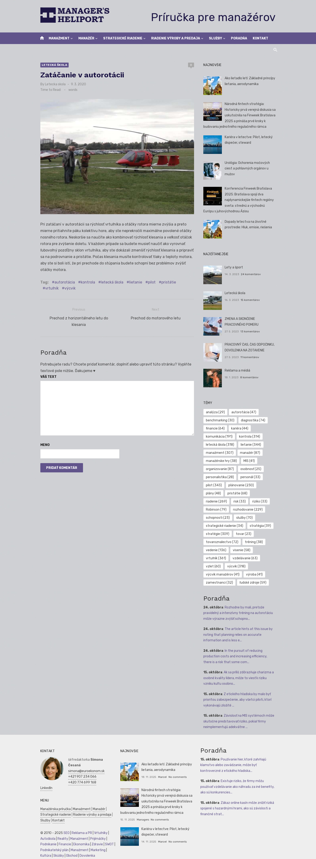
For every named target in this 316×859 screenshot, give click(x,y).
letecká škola (109, 285)
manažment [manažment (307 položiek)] (221, 453)
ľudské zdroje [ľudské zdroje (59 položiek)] (253, 583)
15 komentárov (251, 300)
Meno (42, 446)
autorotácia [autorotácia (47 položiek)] (244, 412)
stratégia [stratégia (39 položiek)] (261, 526)
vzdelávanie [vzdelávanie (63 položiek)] (246, 558)
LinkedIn (71, 782)
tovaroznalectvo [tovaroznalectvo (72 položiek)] (223, 542)
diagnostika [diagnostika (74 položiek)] (254, 420)
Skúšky (56, 850)
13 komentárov (251, 331)
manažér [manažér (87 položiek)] (251, 453)
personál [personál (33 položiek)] (251, 477)
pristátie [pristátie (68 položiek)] (238, 493)
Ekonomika (78, 839)
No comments (177, 777)
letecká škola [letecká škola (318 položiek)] (221, 445)
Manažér (86, 38)
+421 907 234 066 (79, 771)
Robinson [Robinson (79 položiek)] (217, 510)
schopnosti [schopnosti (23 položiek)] (219, 518)
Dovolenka (84, 850)
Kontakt (260, 38)
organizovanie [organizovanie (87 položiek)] (221, 469)
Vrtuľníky (98, 827)
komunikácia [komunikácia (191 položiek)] (220, 437)
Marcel (161, 777)
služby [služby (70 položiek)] (245, 518)
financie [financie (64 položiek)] (216, 428)
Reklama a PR (79, 827)
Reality (60, 833)
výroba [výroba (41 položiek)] (255, 574)
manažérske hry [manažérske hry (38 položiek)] (222, 461)
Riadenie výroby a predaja (175, 38)
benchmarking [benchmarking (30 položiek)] (221, 420)
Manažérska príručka (53, 803)
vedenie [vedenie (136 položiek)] (217, 550)
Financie (62, 839)
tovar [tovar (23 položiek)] (244, 534)
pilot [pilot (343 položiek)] (215, 485)
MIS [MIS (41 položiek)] (250, 461)
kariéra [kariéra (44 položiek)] (240, 428)
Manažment (59, 38)
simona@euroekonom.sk (83, 765)
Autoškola (45, 833)
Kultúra (43, 850)
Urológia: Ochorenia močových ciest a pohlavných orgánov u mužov (248, 168)
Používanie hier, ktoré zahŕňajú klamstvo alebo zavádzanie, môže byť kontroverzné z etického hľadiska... (234, 765)
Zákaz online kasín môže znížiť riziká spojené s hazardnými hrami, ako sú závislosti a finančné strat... (238, 808)
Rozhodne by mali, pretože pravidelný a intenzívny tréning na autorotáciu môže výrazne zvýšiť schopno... (239, 613)
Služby (215, 38)
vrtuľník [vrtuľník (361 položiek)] (217, 558)
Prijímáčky (95, 833)
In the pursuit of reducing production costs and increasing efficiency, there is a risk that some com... (240, 656)
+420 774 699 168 (79, 777)
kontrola (85, 285)
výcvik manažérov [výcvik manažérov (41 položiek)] (224, 574)
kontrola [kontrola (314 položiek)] (250, 437)
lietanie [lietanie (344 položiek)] (252, 445)
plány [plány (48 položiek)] (214, 493)
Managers (142, 819)
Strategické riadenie (122, 38)
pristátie (166, 285)
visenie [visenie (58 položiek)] (242, 550)
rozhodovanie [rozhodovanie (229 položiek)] (249, 510)
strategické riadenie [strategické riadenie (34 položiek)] (225, 526)
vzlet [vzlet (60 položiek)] (214, 566)
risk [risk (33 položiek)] (240, 501)
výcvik (48, 291)
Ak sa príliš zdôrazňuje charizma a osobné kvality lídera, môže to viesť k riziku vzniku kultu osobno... (241, 678)
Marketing (95, 844)
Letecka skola (52, 84)
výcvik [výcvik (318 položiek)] (237, 566)
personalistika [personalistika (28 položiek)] (221, 477)
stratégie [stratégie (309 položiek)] (218, 534)
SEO (64, 827)
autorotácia (62, 285)
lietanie (132, 285)
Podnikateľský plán (52, 844)
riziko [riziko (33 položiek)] (260, 501)
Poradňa (239, 38)
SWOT (106, 839)
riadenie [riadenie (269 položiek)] (217, 501)
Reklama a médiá (238, 370)
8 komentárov (250, 377)
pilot (149, 285)
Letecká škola (52, 65)
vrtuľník (185, 285)
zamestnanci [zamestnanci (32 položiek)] (220, 583)
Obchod (69, 850)
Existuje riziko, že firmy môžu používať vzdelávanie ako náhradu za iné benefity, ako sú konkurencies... (239, 786)
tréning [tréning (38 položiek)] (255, 542)
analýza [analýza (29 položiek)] (216, 412)
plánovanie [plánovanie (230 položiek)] (242, 485)
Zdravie (94, 839)
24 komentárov (252, 274)
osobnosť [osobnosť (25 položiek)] (251, 469)
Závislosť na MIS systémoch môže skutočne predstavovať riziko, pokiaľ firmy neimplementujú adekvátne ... (239, 721)
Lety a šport (235, 267)
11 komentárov (250, 357)
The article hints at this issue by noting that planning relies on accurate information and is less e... (239, 634)
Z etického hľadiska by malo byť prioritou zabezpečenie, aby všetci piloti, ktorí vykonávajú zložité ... (238, 699)
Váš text (46, 378)
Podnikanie (46, 839)
